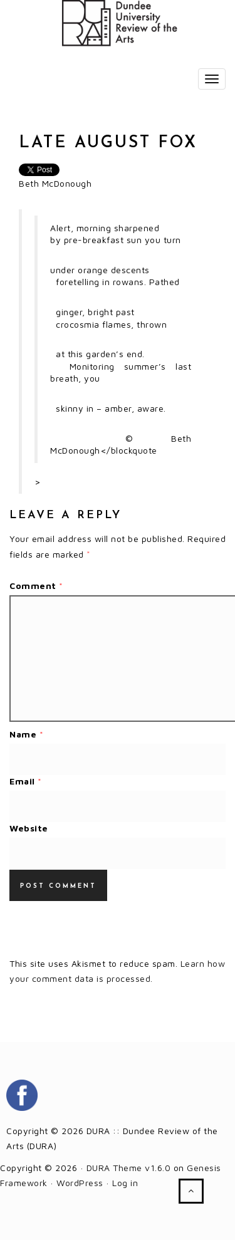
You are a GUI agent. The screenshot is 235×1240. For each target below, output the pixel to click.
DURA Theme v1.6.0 (128, 1167)
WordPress (79, 1182)
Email (25, 781)
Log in (125, 1182)
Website (28, 828)
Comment (36, 585)
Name (26, 734)
